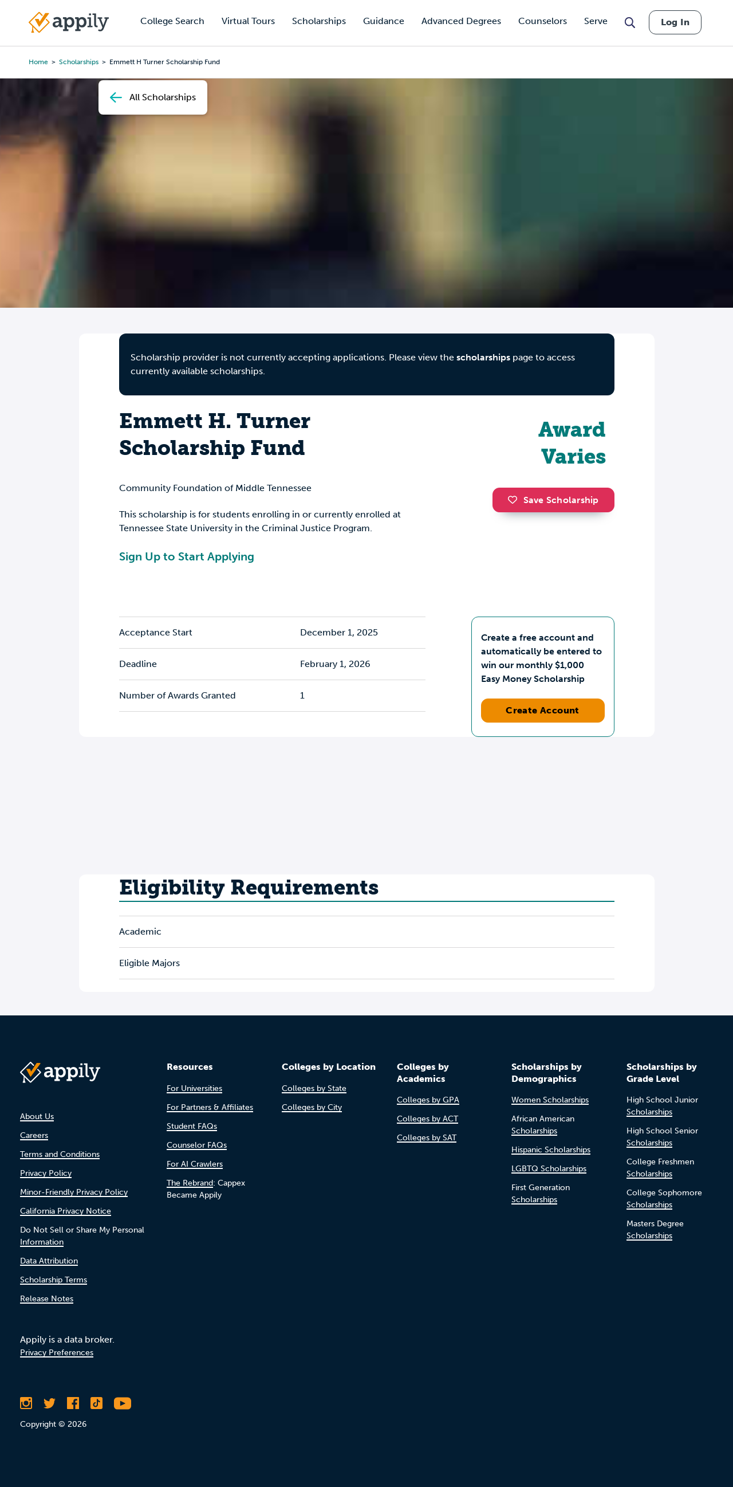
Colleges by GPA (428, 1100)
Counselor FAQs (197, 1145)
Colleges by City (312, 1107)
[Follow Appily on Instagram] (26, 1403)
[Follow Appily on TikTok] (96, 1403)
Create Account (543, 710)
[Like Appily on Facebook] (73, 1403)
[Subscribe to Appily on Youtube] (122, 1403)
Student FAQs (192, 1126)
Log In (675, 22)
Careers (34, 1135)
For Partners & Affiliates (210, 1107)
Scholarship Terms (53, 1280)
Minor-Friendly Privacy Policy (74, 1192)
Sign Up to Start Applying (186, 556)
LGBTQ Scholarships (548, 1169)
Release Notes (46, 1299)
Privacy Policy (46, 1173)
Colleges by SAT (426, 1138)
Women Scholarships (550, 1100)
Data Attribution (49, 1261)
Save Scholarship (553, 500)
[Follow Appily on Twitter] (50, 1403)
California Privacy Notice (65, 1211)
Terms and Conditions (60, 1154)
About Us (37, 1116)
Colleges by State (314, 1088)
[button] (515, 499)
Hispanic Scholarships (550, 1150)
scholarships (483, 357)
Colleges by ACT (427, 1119)
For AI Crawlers (195, 1164)
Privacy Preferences (56, 1352)
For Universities (194, 1088)
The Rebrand (190, 1183)
